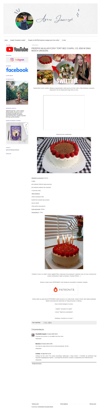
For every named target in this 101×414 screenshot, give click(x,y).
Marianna (38, 343)
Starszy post (93, 404)
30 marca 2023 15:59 (46, 343)
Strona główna (64, 404)
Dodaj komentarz (37, 363)
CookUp (38, 353)
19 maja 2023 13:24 (46, 353)
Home (6, 40)
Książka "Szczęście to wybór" (18, 40)
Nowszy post (35, 404)
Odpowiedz (38, 338)
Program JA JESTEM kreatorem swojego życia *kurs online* (44, 40)
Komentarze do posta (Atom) (45, 406)
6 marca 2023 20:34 (52, 334)
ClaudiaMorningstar (41, 334)
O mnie (64, 40)
